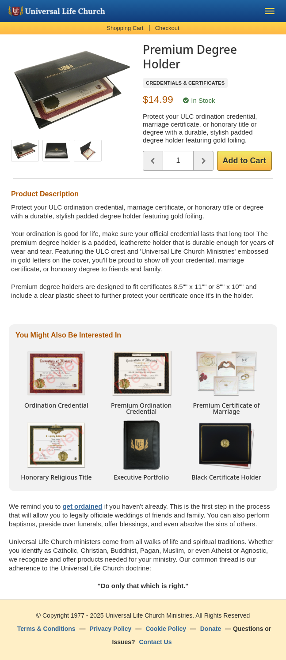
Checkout (167, 28)
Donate (210, 628)
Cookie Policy (165, 628)
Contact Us (155, 641)
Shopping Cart (125, 28)
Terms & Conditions (46, 628)
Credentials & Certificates (185, 83)
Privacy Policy (110, 628)
